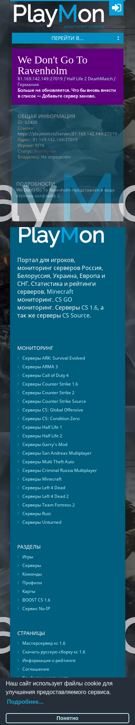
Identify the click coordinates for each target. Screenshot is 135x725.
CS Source (76, 315)
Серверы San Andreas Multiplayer (56, 453)
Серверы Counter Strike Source (54, 401)
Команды (32, 574)
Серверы (31, 565)
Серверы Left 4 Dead (43, 488)
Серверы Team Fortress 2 (48, 505)
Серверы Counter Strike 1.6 (50, 384)
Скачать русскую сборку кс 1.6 (53, 652)
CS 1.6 (89, 307)
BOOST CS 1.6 (36, 600)
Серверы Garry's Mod (44, 444)
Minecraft (60, 292)
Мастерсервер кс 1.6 (44, 643)
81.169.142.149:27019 (55, 139)
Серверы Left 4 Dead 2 (45, 496)
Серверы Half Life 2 (42, 436)
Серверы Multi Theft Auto (48, 462)
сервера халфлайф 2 (38, 196)
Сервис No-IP (36, 608)
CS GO (63, 299)
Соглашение (35, 669)
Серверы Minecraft (42, 479)
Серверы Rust (36, 513)
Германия (28, 84)
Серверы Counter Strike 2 (48, 392)
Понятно (67, 718)
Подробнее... (25, 702)
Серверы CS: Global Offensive (52, 410)
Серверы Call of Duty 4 (45, 375)
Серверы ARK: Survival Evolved (53, 358)
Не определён (56, 157)
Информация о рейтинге (49, 660)
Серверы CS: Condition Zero (51, 418)
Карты (28, 591)
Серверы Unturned (41, 522)
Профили (32, 583)
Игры (27, 557)
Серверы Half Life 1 (42, 427)
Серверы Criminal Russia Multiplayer (59, 470)
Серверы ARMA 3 (40, 367)
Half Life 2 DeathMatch (90, 79)
